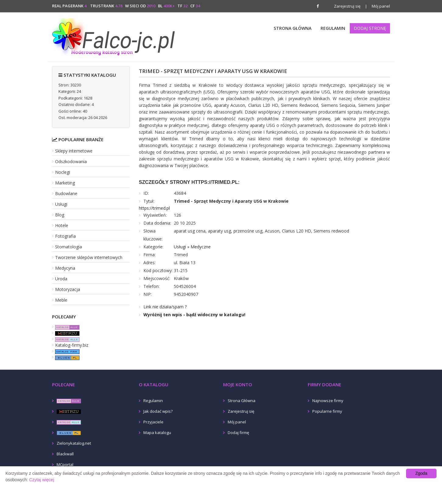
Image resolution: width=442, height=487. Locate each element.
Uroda (61, 279)
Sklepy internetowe (74, 151)
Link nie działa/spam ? (165, 307)
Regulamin (333, 28)
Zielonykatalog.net (74, 443)
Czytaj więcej (41, 479)
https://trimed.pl (154, 208)
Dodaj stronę (370, 28)
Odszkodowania (71, 161)
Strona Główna (292, 28)
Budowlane (66, 193)
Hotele (61, 225)
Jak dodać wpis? (158, 411)
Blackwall (65, 454)
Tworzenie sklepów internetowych (88, 257)
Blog (59, 215)
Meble (61, 300)
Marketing (65, 183)
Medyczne (201, 247)
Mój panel (377, 6)
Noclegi (62, 172)
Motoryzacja (67, 289)
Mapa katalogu (157, 432)
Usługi (61, 204)
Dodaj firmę (238, 432)
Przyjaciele (153, 422)
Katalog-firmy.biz (71, 345)
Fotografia (65, 236)
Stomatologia (68, 247)
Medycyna (65, 268)
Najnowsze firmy (327, 400)
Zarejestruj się (347, 6)
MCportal (65, 464)
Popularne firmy (327, 411)
